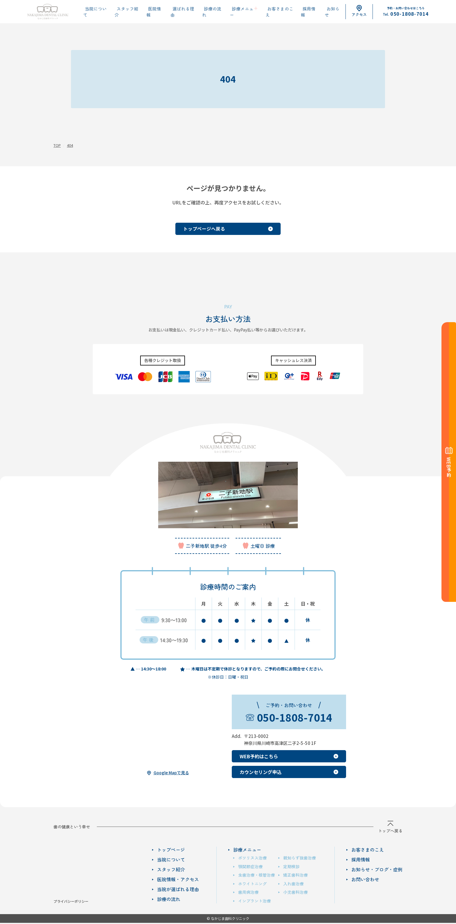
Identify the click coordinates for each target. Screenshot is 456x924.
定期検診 (291, 866)
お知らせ (326, 12)
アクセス (359, 11)
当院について (95, 12)
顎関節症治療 (250, 866)
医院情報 (153, 12)
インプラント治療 (254, 900)
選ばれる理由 (180, 12)
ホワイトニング (252, 883)
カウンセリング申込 (261, 771)
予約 (449, 467)
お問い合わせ (365, 879)
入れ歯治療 (293, 883)
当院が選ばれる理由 (178, 889)
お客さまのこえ (274, 12)
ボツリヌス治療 (252, 858)
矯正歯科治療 (295, 875)
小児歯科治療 (295, 892)
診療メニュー (237, 12)
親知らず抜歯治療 (299, 858)
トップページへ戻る (199, 228)
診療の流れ (208, 12)
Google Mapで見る (171, 772)
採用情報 (303, 12)
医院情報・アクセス (178, 879)
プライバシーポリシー (71, 901)
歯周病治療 (248, 892)
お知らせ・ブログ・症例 (376, 869)
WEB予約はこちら (259, 756)
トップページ (171, 849)
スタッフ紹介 (126, 12)
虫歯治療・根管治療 (256, 875)
